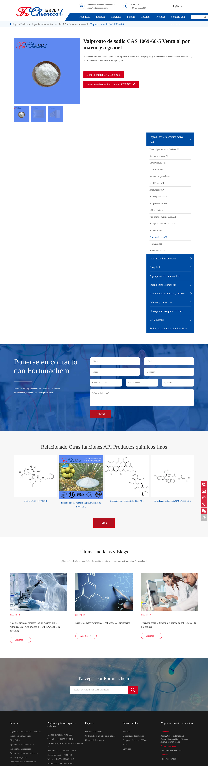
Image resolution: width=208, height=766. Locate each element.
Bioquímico (156, 267)
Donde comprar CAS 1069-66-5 (103, 74)
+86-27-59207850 (168, 760)
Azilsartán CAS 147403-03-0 (59, 756)
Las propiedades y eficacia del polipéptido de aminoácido (102, 622)
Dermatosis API (156, 169)
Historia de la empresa (94, 741)
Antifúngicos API (157, 190)
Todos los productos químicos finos (168, 328)
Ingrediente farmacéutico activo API (49, 24)
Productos (84, 16)
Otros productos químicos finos (166, 311)
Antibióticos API (157, 183)
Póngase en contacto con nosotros (178, 16)
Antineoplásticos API (159, 196)
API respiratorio (156, 210)
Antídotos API (156, 230)
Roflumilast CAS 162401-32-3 (60, 764)
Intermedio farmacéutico (163, 258)
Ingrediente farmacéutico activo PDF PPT (111, 84)
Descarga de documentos (133, 737)
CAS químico (157, 319)
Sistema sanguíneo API (159, 156)
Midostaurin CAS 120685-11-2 (60, 760)
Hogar (15, 24)
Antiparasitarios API (158, 203)
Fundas (131, 16)
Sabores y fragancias (161, 302)
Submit (100, 413)
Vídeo (125, 745)
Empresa (100, 16)
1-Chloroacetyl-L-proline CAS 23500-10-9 (65, 745)
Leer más (20, 641)
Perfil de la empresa (93, 732)
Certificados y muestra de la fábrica (100, 737)
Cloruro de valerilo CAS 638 (59, 736)
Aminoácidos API (157, 251)
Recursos (145, 16)
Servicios (116, 16)
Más (104, 522)
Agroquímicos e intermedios (165, 276)
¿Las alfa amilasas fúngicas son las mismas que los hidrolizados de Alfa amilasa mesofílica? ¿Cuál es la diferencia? (35, 626)
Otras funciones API (78, 24)
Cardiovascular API (158, 163)
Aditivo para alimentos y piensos (167, 293)
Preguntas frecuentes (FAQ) (134, 741)
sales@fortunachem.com (171, 751)
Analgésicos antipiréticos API (162, 223)
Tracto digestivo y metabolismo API (165, 149)
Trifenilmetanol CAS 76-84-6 (60, 740)
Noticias (160, 16)
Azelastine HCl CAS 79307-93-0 (61, 751)
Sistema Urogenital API (160, 176)
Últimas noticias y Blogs (104, 551)
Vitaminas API (156, 244)
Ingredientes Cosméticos (163, 284)
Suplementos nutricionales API (163, 217)
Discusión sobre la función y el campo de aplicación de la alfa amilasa (168, 624)
